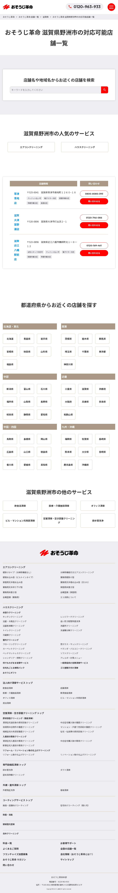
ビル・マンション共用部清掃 (73, 697)
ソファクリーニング (69, 653)
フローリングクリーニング (14, 644)
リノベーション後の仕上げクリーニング (78, 754)
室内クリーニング (11, 639)
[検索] (104, 89)
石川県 (44, 389)
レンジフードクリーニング (72, 616)
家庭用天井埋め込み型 (13, 582)
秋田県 (27, 351)
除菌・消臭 (8, 814)
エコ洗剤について (68, 597)
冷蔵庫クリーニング (12, 635)
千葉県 (85, 351)
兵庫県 (85, 401)
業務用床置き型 (10, 592)
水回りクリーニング (12, 612)
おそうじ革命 (9, 16)
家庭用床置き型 (67, 587)
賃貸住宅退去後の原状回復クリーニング (20, 722)
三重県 (68, 389)
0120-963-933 (85, 6)
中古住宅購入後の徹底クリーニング (76, 722)
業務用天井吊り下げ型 (13, 587)
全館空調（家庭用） (69, 592)
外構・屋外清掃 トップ (14, 785)
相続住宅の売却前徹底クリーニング (18, 731)
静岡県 (27, 414)
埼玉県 (68, 351)
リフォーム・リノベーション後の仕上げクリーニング (26, 750)
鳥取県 (10, 439)
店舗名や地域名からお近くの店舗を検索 (59, 80)
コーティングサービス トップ (18, 800)
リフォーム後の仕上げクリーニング (18, 754)
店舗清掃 (64, 688)
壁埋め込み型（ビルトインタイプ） (18, 577)
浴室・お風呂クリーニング (14, 621)
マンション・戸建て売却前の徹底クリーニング (81, 727)
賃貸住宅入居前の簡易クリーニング (18, 740)
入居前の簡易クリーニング (14, 736)
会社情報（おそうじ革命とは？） (77, 854)
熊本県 (68, 451)
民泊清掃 (7, 703)
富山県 (27, 389)
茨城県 (68, 338)
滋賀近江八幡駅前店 (16, 250)
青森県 (27, 338)
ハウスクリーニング (13, 607)
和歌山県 (68, 414)
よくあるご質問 (11, 848)
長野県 (44, 401)
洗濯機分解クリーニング (71, 630)
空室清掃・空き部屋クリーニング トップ (23, 713)
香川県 (10, 464)
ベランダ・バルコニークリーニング (76, 648)
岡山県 (44, 439)
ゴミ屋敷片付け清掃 (69, 667)
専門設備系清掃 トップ (14, 764)
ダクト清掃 (65, 769)
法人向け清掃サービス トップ (18, 682)
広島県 (10, 451)
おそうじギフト (10, 672)
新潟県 (10, 389)
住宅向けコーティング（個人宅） (75, 805)
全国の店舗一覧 (68, 848)
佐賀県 (85, 439)
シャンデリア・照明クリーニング (17, 657)
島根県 (27, 439)
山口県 (27, 451)
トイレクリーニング (12, 630)
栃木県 (85, 338)
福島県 (10, 364)
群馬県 (102, 338)
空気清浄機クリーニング (14, 774)
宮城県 (10, 351)
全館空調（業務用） (12, 597)
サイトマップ (67, 859)
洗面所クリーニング (69, 625)
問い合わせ (8, 865)
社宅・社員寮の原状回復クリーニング (77, 731)
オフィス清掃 (9, 697)
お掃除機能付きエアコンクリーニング (77, 572)
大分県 (85, 451)
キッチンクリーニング (13, 616)
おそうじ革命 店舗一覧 (29, 16)
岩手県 (44, 338)
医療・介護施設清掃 (12, 692)
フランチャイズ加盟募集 (15, 854)
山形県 (44, 351)
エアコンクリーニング (14, 567)
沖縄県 (85, 464)
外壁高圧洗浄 (9, 790)
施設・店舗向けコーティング (15, 805)
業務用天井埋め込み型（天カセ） (75, 582)
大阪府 (68, 401)
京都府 (102, 389)
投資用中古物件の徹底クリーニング (18, 727)
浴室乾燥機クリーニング (14, 625)
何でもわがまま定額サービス (15, 662)
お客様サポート (68, 843)
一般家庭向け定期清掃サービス (74, 662)
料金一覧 (7, 843)
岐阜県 (10, 414)
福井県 (10, 401)
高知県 (44, 464)
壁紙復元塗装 (9, 824)
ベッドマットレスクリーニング (16, 653)
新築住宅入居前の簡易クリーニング (18, 745)
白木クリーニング (11, 833)
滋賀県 (46, 16)
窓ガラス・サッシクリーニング (74, 644)
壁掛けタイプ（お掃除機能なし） (17, 572)
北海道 (10, 338)
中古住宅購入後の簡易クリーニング (76, 740)
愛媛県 (27, 464)
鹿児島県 (68, 464)
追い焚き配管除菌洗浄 (70, 621)
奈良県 (102, 401)
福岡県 (68, 439)
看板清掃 (64, 790)
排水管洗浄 (8, 769)
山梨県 (27, 401)
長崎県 (102, 439)
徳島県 (44, 451)
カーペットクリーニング (14, 648)
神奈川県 (68, 364)
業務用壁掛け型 (67, 577)
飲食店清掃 (8, 688)
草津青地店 (16, 198)
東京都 (102, 351)
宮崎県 (102, 451)
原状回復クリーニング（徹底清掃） (18, 718)
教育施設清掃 (66, 692)
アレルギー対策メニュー (71, 657)
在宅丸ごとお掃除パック (14, 667)
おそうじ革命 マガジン (14, 859)
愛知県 (44, 414)
